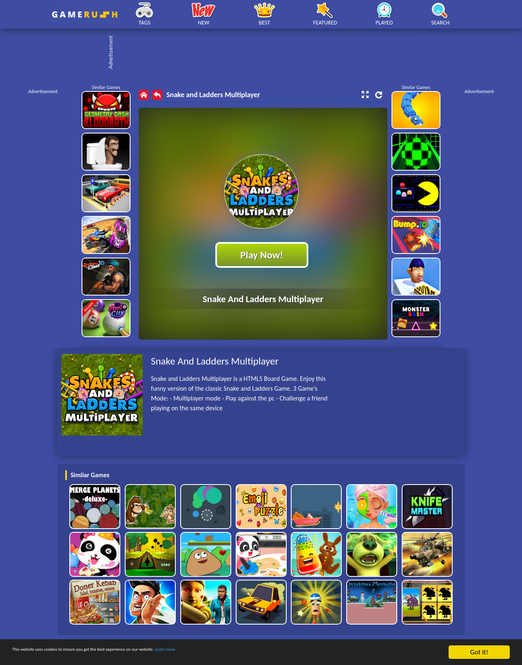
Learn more (255, 653)
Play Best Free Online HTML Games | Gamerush (84, 14)
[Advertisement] (265, 53)
